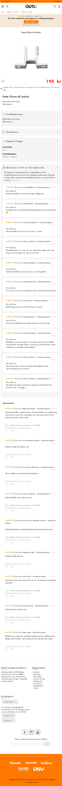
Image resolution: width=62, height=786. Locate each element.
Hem (2, 12)
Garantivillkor (37, 676)
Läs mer (16, 180)
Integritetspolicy (38, 686)
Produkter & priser (39, 679)
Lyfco (4, 150)
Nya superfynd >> (7, 1)
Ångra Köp (36, 674)
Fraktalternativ (38, 681)
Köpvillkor (36, 672)
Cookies (35, 688)
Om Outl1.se (37, 683)
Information (56, 1)
